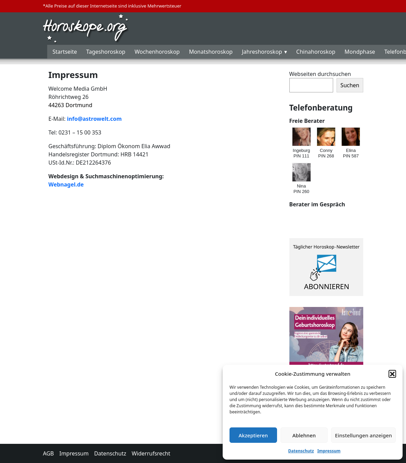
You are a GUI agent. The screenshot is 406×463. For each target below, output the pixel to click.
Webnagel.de (66, 184)
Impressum (329, 451)
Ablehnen (304, 435)
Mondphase (359, 51)
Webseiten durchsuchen (320, 74)
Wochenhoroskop (157, 51)
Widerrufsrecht (151, 453)
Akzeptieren (253, 435)
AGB (48, 453)
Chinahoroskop (315, 51)
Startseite (65, 51)
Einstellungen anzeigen (363, 435)
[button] (392, 373)
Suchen (349, 85)
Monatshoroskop (211, 51)
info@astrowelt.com (94, 119)
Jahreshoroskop (262, 51)
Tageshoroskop (105, 51)
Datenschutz (301, 451)
